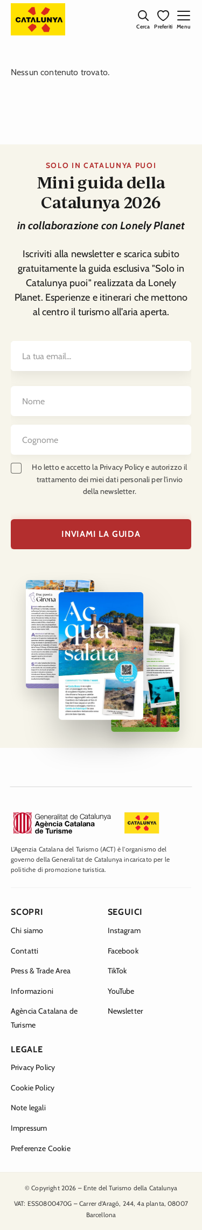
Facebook (123, 951)
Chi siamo (27, 930)
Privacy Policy (33, 1067)
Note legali (28, 1107)
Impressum (29, 1128)
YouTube (121, 991)
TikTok (117, 971)
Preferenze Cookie (41, 1148)
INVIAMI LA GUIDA (101, 534)
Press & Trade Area (41, 971)
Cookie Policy (32, 1088)
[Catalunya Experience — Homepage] (38, 19)
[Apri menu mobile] (183, 19)
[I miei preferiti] (163, 19)
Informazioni (32, 991)
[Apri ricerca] (143, 19)
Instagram (124, 930)
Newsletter (125, 1011)
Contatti (24, 951)
